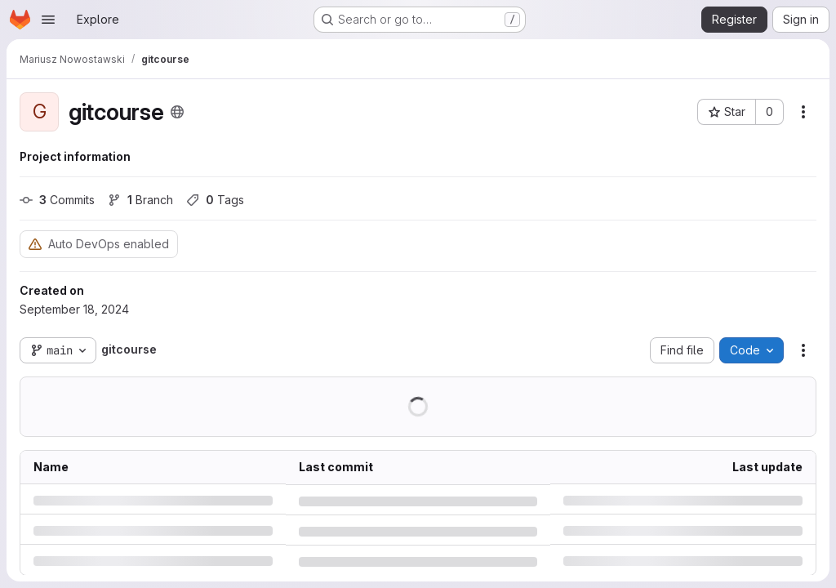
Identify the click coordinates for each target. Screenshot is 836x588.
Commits (57, 200)
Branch (140, 200)
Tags (215, 200)
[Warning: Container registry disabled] (35, 244)
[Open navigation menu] (48, 20)
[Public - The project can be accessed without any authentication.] (177, 111)
